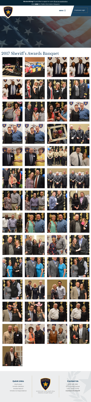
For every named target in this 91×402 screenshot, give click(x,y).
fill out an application (61, 1)
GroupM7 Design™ (48, 393)
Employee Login (79, 10)
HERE (36, 4)
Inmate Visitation (18, 386)
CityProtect (18, 384)
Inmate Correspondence (18, 391)
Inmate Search (18, 389)
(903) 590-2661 (73, 384)
